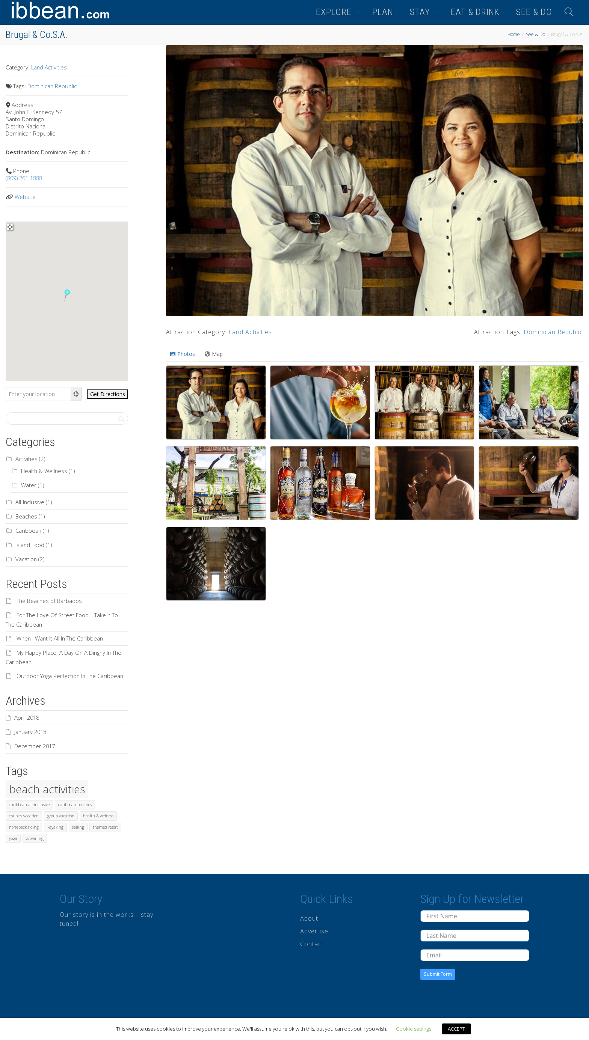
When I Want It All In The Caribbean (60, 638)
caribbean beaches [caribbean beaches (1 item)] (75, 804)
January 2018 (30, 732)
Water (28, 485)
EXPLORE (335, 12)
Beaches (26, 516)
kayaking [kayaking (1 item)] (55, 827)
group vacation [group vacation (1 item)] (60, 815)
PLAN (382, 12)
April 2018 (26, 717)
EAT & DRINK (475, 12)
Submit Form (438, 974)
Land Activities (250, 332)
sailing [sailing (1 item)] (78, 827)
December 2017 (34, 746)
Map (214, 353)
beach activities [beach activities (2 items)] (47, 789)
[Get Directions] (107, 394)
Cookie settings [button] (413, 1028)
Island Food (29, 545)
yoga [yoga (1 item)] (13, 838)
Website (25, 196)
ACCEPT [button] (456, 1028)
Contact (312, 944)
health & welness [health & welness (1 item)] (98, 815)
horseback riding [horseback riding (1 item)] (24, 827)
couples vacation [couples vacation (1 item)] (24, 815)
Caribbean (28, 530)
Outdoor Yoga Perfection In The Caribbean (70, 676)
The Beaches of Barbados (49, 600)
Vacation (26, 559)
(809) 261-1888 (24, 178)
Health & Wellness (44, 471)
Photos (182, 353)
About (309, 918)
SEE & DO (534, 12)
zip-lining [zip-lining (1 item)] (35, 838)
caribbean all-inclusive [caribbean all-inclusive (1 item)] (29, 804)
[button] (66, 295)
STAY (421, 12)
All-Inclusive (29, 502)
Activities (26, 459)
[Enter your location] (38, 394)
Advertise (314, 931)
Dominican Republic (553, 332)
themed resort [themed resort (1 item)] (105, 827)
